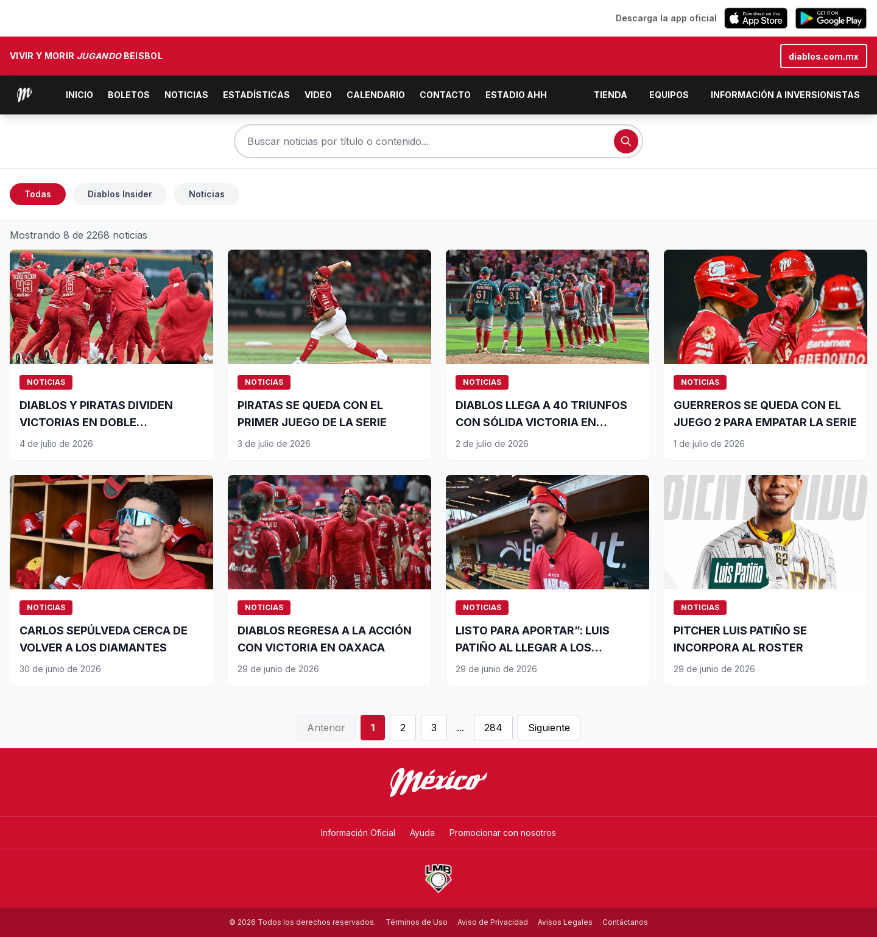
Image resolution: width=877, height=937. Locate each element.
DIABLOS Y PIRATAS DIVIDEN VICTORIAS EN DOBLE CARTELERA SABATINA (96, 422)
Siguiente (549, 727)
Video (318, 94)
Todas (37, 194)
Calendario (376, 94)
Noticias (186, 94)
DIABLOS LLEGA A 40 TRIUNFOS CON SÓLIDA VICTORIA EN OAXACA (541, 422)
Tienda (610, 94)
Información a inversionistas (785, 94)
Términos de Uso (417, 922)
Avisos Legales (565, 922)
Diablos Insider (120, 194)
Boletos (129, 94)
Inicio (79, 94)
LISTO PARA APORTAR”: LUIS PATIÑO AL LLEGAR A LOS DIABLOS (533, 647)
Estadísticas (256, 94)
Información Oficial (358, 832)
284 (493, 727)
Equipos (669, 94)
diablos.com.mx (824, 56)
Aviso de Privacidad (492, 922)
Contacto (445, 94)
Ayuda (422, 832)
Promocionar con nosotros (502, 832)
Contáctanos (625, 922)
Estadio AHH (516, 94)
